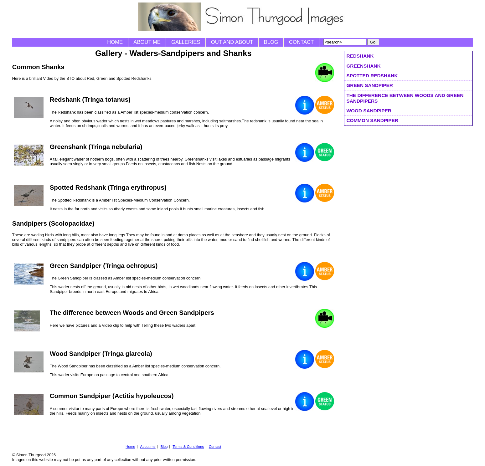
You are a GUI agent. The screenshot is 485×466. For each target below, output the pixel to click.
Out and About (232, 42)
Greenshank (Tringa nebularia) (96, 146)
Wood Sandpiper (368, 110)
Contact (301, 42)
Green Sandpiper (369, 85)
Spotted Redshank (372, 75)
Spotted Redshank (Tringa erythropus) (108, 187)
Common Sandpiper (372, 120)
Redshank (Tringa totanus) (90, 99)
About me (147, 42)
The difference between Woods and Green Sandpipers (404, 98)
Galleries (185, 42)
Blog (271, 42)
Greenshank (363, 66)
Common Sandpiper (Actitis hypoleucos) (112, 395)
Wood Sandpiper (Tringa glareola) (101, 353)
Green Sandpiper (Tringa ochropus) (104, 265)
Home (115, 42)
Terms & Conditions (188, 446)
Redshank (360, 56)
